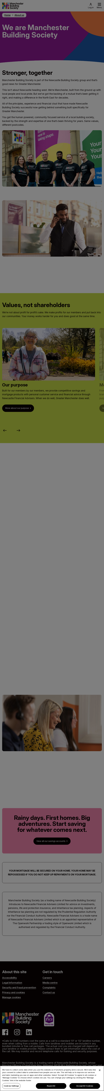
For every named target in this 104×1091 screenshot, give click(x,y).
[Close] (100, 1070)
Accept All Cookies (84, 1086)
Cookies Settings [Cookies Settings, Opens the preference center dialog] (11, 1086)
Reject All (51, 1086)
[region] (52, 1078)
